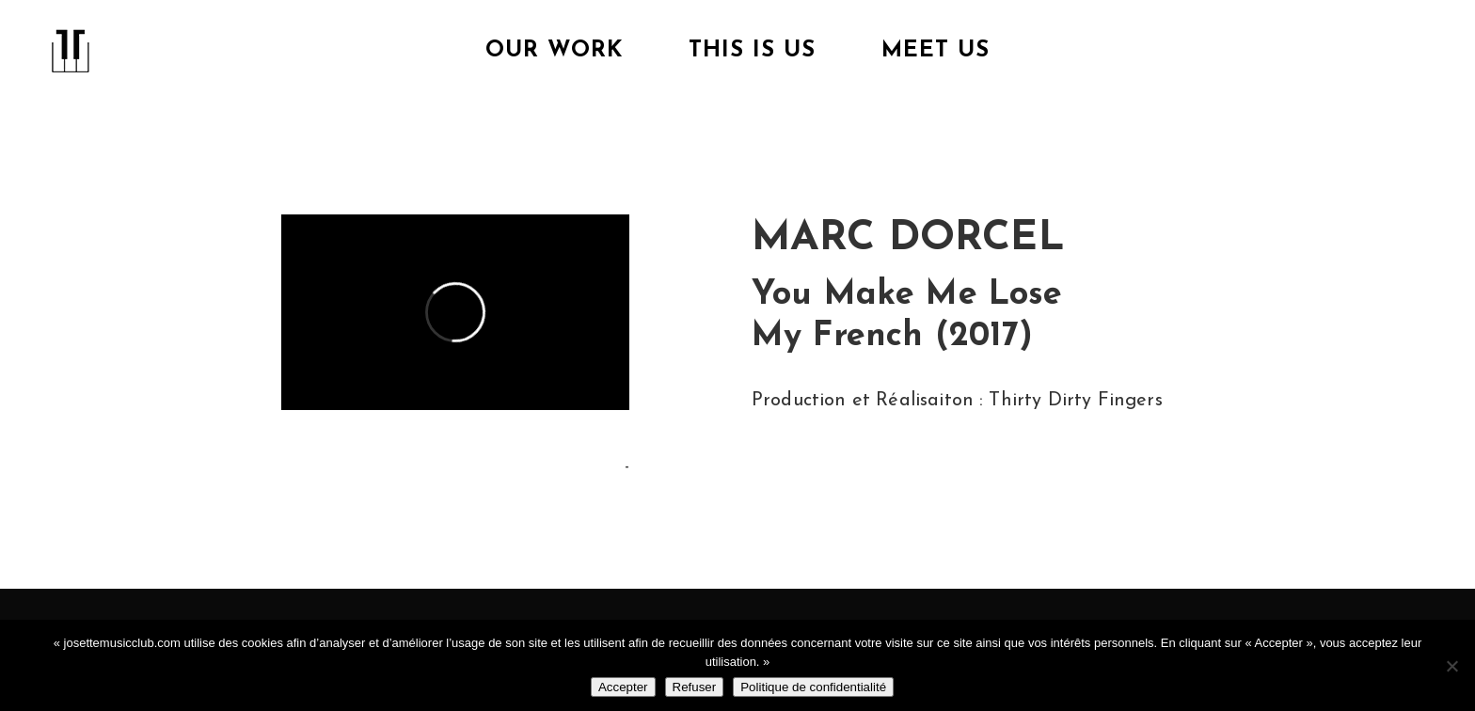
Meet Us (935, 51)
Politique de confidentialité (813, 687)
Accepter (623, 687)
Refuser (695, 687)
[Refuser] (1451, 665)
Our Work (554, 51)
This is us (752, 51)
